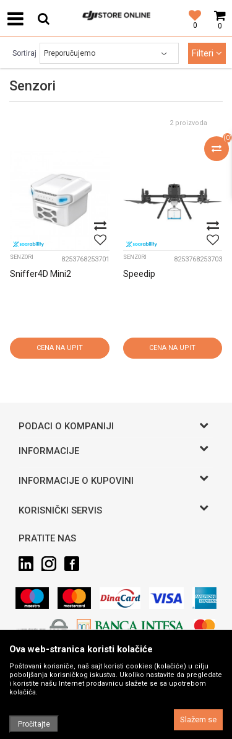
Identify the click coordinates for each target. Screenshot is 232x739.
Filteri (207, 53)
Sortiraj (24, 53)
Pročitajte (34, 724)
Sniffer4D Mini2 (40, 274)
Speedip (139, 274)
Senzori (21, 257)
